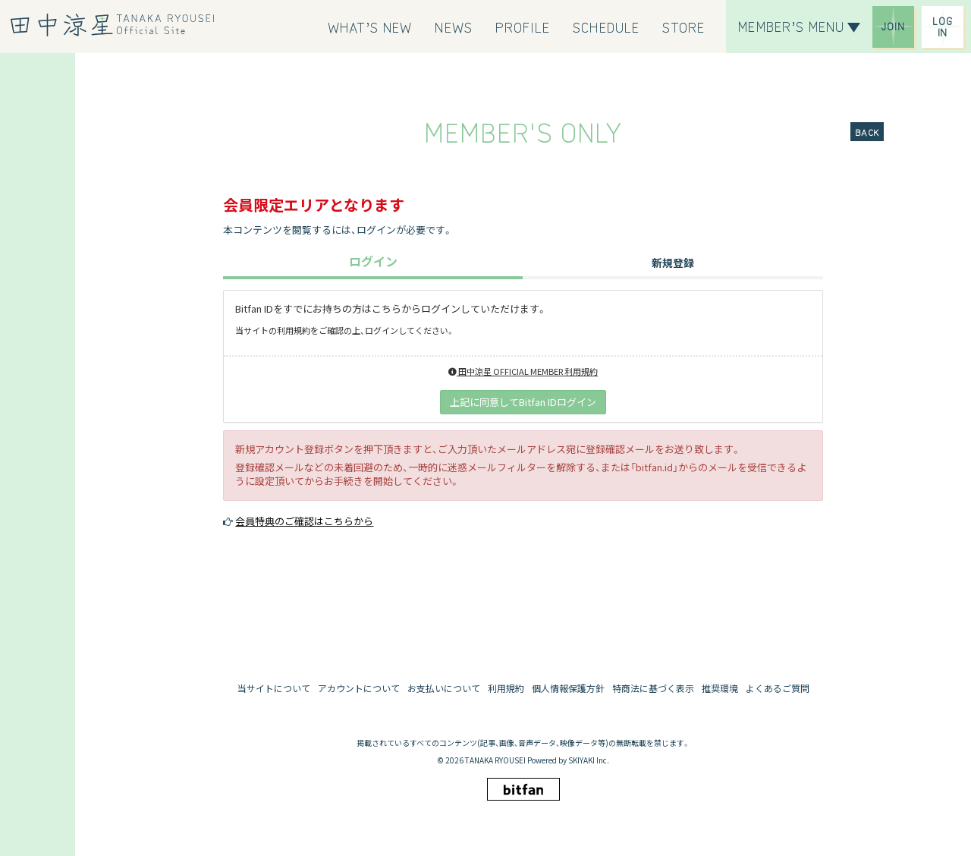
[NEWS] (453, 26)
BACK (867, 131)
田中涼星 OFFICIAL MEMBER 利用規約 (523, 371)
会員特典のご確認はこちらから (304, 521)
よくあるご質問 (777, 687)
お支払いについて (443, 687)
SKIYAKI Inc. (588, 760)
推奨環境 (720, 687)
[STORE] (683, 26)
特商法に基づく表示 (653, 687)
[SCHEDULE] (606, 26)
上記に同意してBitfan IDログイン (523, 402)
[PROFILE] (523, 26)
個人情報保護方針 (568, 687)
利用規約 (506, 687)
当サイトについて (273, 687)
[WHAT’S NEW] (370, 26)
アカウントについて (359, 687)
